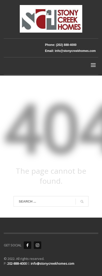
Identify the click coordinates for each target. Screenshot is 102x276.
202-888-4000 (17, 263)
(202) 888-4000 (65, 45)
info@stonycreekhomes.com (52, 263)
